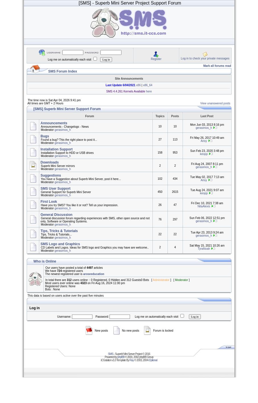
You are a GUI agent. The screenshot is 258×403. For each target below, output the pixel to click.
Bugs (45, 136)
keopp (204, 154)
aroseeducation (93, 274)
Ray (131, 360)
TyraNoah (204, 248)
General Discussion (57, 215)
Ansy (204, 140)
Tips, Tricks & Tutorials (59, 231)
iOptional (152, 360)
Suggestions (51, 175)
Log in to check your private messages (205, 58)
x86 (138, 85)
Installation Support (57, 149)
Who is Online (45, 261)
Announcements (54, 123)
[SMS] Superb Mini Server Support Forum (67, 109)
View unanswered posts (215, 103)
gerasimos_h (63, 129)
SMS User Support (56, 189)
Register (156, 59)
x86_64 (147, 85)
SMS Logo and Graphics (60, 244)
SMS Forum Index (62, 71)
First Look (49, 202)
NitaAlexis (203, 206)
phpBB (121, 357)
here (148, 91)
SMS (110, 354)
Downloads (50, 162)
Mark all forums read (217, 65)
